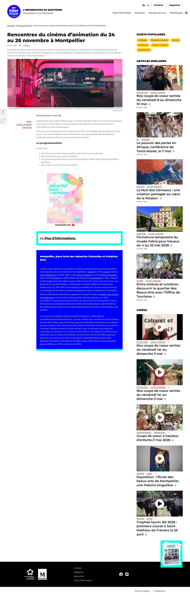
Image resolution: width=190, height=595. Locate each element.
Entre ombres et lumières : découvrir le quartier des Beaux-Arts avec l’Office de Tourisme (158, 290)
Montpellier (27, 127)
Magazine (78, 572)
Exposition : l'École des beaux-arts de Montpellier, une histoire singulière (158, 481)
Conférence (145, 139)
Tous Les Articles (24, 25)
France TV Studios (108, 275)
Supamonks (95, 278)
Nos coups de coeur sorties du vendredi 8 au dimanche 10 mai (159, 100)
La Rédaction (159, 591)
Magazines (174, 5)
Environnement (144, 50)
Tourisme (140, 280)
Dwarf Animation (48, 275)
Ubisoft (91, 272)
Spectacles (141, 186)
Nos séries (140, 13)
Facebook (3, 112)
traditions (140, 518)
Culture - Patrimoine (24, 124)
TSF (67, 275)
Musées (149, 473)
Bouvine (149, 518)
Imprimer (26, 45)
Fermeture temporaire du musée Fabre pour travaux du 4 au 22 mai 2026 (158, 241)
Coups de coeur (142, 92)
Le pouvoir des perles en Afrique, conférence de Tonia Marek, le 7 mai (156, 147)
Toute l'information (121, 13)
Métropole (142, 40)
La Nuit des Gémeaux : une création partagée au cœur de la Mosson (158, 194)
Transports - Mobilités (159, 40)
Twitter (3, 121)
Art (138, 139)
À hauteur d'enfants (144, 432)
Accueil (10, 25)
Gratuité (175, 40)
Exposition (140, 473)
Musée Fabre (141, 233)
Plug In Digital (84, 275)
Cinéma (29, 121)
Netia (105, 272)
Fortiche (56, 278)
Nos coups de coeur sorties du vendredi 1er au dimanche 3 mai (158, 349)
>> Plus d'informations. (58, 238)
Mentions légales (142, 591)
